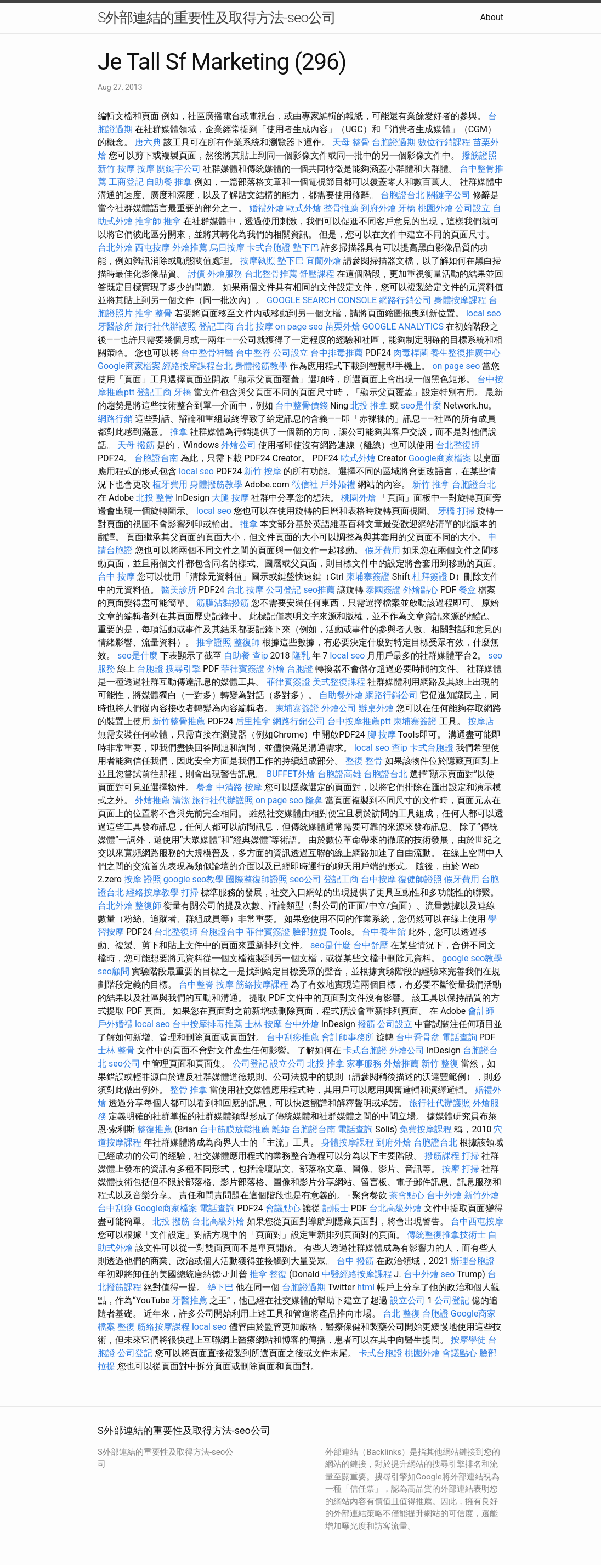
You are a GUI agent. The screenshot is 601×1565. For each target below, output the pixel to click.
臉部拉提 (309, 932)
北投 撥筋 (171, 1221)
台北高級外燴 (395, 1208)
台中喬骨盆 (418, 1037)
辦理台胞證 (473, 1261)
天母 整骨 (351, 142)
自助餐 (159, 182)
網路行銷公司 (405, 300)
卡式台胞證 (269, 247)
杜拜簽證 (429, 576)
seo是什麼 (421, 405)
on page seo (299, 326)
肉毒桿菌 (410, 353)
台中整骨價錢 (301, 405)
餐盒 (467, 590)
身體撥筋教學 (261, 366)
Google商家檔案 (129, 366)
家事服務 (364, 1063)
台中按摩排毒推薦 (207, 1024)
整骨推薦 (341, 208)
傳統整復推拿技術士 (446, 1234)
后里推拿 (252, 721)
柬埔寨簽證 (368, 576)
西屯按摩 (152, 247)
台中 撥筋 (355, 1261)
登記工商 (216, 326)
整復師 (247, 642)
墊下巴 (306, 247)
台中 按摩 (116, 576)
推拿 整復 (268, 1274)
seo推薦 (319, 590)
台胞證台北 (402, 195)
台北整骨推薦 (271, 274)
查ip (260, 655)
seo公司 (305, 879)
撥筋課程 (442, 1155)
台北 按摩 (254, 326)
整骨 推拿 (188, 1090)
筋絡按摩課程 (262, 984)
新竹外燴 (481, 1195)
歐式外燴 (303, 208)
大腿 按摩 (230, 497)
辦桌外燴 (376, 708)
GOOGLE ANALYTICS (403, 326)
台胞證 (150, 669)
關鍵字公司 (179, 168)
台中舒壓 (370, 945)
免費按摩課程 (425, 1129)
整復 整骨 (364, 761)
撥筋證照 (479, 155)
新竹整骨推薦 (178, 721)
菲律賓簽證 (243, 669)
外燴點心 (420, 590)
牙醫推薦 (189, 1300)
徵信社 (305, 484)
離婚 (281, 1129)
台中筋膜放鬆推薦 (235, 1129)
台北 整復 (401, 1313)
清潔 (181, 800)
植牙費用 (170, 484)
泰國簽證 (383, 590)
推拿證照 (213, 642)
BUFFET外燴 (291, 774)
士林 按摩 (263, 1024)
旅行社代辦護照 (165, 326)
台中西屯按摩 (477, 1221)
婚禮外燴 (266, 208)
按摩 (146, 168)
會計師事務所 (347, 1037)
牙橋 (407, 208)
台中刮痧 (115, 1208)
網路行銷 (115, 418)
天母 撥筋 (136, 445)
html (366, 1287)
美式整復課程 (339, 682)
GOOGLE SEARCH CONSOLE (322, 300)
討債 (196, 274)
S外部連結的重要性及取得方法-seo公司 (217, 17)
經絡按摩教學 (152, 892)
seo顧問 (113, 971)
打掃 (466, 511)
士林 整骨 (116, 1050)
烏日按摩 (227, 247)
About (491, 17)
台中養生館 (384, 932)
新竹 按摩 (116, 168)
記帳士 (335, 1208)
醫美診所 (178, 590)
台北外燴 (115, 247)
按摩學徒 (468, 1340)
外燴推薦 (189, 247)
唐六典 (148, 142)
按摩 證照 (142, 879)
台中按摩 (378, 879)
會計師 (481, 1011)
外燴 (276, 669)
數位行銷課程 (444, 142)
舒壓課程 (316, 274)
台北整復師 (458, 445)
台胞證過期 (394, 142)
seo (448, 1274)
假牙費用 (382, 550)
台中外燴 (301, 1024)
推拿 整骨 (153, 313)
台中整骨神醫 (207, 353)
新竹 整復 (439, 1063)
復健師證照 (420, 879)
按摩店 (481, 721)
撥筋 (366, 1024)
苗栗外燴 (342, 326)
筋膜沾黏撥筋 (222, 603)
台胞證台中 (222, 932)
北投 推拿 (369, 405)
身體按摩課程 (460, 300)
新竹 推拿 (431, 484)
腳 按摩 (381, 734)
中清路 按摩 (239, 787)
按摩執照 (257, 261)
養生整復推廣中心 (465, 353)
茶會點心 (406, 1195)
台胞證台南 (156, 458)
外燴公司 (238, 445)
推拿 (183, 182)
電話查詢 (459, 1037)
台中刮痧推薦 (293, 1037)
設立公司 (287, 1063)
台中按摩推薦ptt (358, 721)
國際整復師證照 (256, 879)
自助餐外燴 (341, 695)
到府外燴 (378, 208)
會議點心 (282, 1208)
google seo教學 (193, 879)
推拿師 (148, 221)
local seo (483, 313)
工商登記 (126, 182)
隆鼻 (314, 800)
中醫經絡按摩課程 (357, 1274)
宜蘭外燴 (323, 261)
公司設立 (472, 208)
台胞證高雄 (339, 774)
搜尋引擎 (183, 669)
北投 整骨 (154, 497)
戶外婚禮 (337, 484)
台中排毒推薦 (336, 353)
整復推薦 (154, 1129)
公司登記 (283, 590)
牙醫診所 (115, 326)
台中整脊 (253, 353)
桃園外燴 (435, 208)
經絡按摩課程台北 (197, 366)
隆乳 (301, 655)
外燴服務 (224, 274)
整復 (126, 1327)
